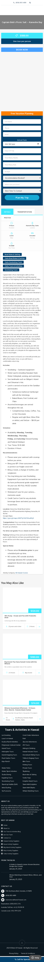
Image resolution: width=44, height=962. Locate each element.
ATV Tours (26, 745)
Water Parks (6, 768)
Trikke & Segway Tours (31, 758)
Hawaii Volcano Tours (30, 751)
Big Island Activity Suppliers (12, 847)
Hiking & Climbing (29, 748)
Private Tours (27, 768)
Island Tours (6, 748)
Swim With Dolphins (30, 784)
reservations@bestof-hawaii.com (16, 900)
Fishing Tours (27, 765)
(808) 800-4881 (21, 3)
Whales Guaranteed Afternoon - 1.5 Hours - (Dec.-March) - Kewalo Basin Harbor (20, 709)
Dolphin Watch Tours (30, 781)
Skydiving (26, 771)
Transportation (24, 212)
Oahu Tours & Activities (13, 266)
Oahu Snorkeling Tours (13, 262)
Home (5, 825)
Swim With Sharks (29, 788)
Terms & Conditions (28, 953)
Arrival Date (22, 140)
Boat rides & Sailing (29, 774)
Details (7, 212)
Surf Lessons (6, 791)
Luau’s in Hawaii (7, 738)
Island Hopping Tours (9, 755)
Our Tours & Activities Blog (12, 831)
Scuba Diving (6, 774)
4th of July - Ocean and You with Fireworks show (20, 617)
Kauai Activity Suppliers (11, 844)
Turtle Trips (27, 778)
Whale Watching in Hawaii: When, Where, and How (25, 876)
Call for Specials (23, 959)
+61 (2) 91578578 (18, 907)
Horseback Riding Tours (31, 755)
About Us (7, 828)
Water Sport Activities (9, 771)
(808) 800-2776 (15, 904)
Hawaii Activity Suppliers (11, 841)
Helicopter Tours (8, 751)
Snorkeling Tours (11, 270)
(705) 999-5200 (16, 911)
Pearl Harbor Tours (8, 758)
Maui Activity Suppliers (11, 850)
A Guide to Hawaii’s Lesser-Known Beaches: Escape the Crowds (24, 865)
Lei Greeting (6, 735)
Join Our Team (8, 835)
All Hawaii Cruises (21, 573)
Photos (7, 218)
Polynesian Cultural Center (11, 745)
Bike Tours (26, 761)
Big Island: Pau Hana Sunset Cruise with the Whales (20, 663)
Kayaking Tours (7, 778)
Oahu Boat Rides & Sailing (14, 258)
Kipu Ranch (6, 761)
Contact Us (7, 838)
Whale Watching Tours (31, 791)
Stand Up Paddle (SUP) (10, 784)
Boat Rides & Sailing (12, 254)
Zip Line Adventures (30, 742)
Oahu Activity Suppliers (11, 854)
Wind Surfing (6, 788)
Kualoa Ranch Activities (10, 742)
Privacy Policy (13, 953)
